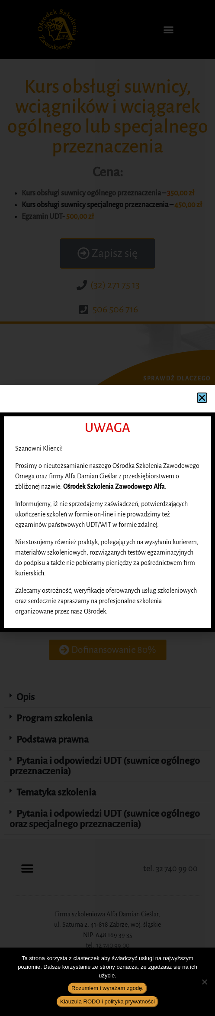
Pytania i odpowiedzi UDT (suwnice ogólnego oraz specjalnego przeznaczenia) (105, 818)
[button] (168, 29)
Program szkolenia (54, 718)
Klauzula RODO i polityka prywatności (107, 1001)
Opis (25, 697)
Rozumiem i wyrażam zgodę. (107, 988)
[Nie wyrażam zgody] (204, 981)
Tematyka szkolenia (56, 792)
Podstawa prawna (52, 739)
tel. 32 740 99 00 (170, 868)
